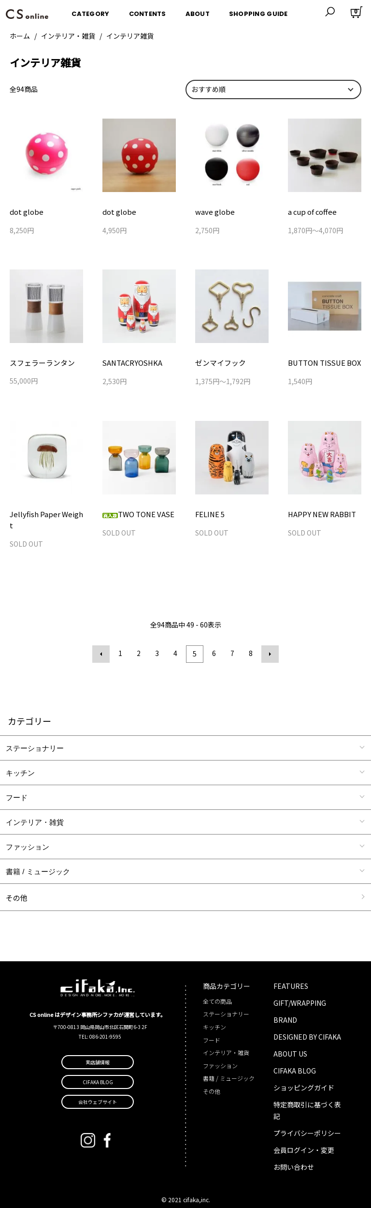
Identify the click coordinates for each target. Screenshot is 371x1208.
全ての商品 (217, 989)
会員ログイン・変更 (303, 1138)
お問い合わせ (293, 1155)
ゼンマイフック (219, 364)
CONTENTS (147, 11)
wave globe (217, 212)
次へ (268, 643)
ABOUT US (290, 1042)
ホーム (20, 36)
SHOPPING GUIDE (258, 11)
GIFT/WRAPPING (299, 991)
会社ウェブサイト (97, 1090)
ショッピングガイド (303, 1076)
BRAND (285, 1008)
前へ (103, 643)
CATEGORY (90, 11)
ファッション (27, 835)
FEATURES (290, 974)
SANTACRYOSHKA (130, 364)
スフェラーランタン (40, 363)
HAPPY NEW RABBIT (320, 515)
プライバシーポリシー (307, 1121)
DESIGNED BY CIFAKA (307, 1025)
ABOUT (198, 11)
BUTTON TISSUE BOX (322, 364)
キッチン (20, 761)
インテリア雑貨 (130, 36)
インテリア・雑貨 (68, 36)
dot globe (29, 212)
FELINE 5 (209, 515)
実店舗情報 (98, 1051)
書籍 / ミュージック (38, 860)
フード (17, 786)
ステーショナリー (35, 736)
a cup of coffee (311, 212)
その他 (17, 886)
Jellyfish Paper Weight (45, 515)
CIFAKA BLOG (294, 1059)
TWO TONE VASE (136, 515)
